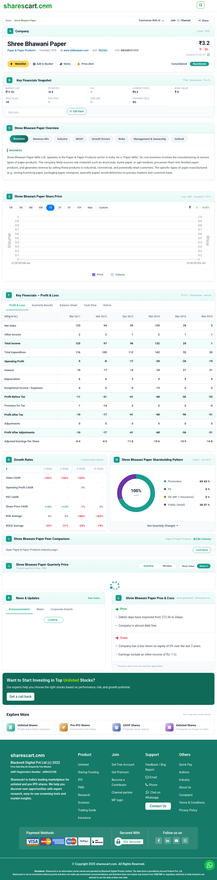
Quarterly (148, 565)
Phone (153, 785)
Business (19, 138)
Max (90, 207)
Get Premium (120, 772)
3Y (59, 207)
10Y (79, 207)
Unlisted (83, 764)
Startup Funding (88, 772)
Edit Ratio (77, 111)
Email (153, 777)
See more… (94, 598)
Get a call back (20, 697)
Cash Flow (90, 305)
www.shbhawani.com (76, 50)
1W (11, 207)
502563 (102, 50)
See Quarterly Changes (162, 526)
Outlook (179, 139)
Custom (103, 207)
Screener (84, 802)
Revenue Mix (41, 139)
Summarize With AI (151, 20)
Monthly (167, 565)
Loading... (53, 619)
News (40, 609)
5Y (69, 207)
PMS (81, 787)
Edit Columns (202, 539)
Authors (184, 772)
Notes (65, 63)
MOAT (79, 139)
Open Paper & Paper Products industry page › (32, 549)
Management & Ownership (150, 139)
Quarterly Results (42, 305)
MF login (117, 800)
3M (31, 207)
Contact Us (158, 806)
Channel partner (122, 792)
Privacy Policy (188, 810)
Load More (202, 550)
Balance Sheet (68, 305)
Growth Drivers (101, 139)
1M (21, 207)
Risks (121, 139)
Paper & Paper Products (21, 50)
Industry (62, 139)
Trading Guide (87, 810)
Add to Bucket (43, 63)
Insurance (84, 817)
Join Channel (180, 20)
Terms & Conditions (192, 802)
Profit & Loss (17, 305)
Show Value (188, 566)
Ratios (107, 305)
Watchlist (18, 63)
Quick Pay (185, 764)
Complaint (186, 795)
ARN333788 (49, 772)
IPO (80, 779)
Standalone (199, 63)
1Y (50, 207)
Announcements (19, 609)
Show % (204, 566)
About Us (185, 787)
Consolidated (179, 63)
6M (41, 207)
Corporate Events (62, 609)
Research (84, 795)
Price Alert (85, 63)
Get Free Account (123, 764)
